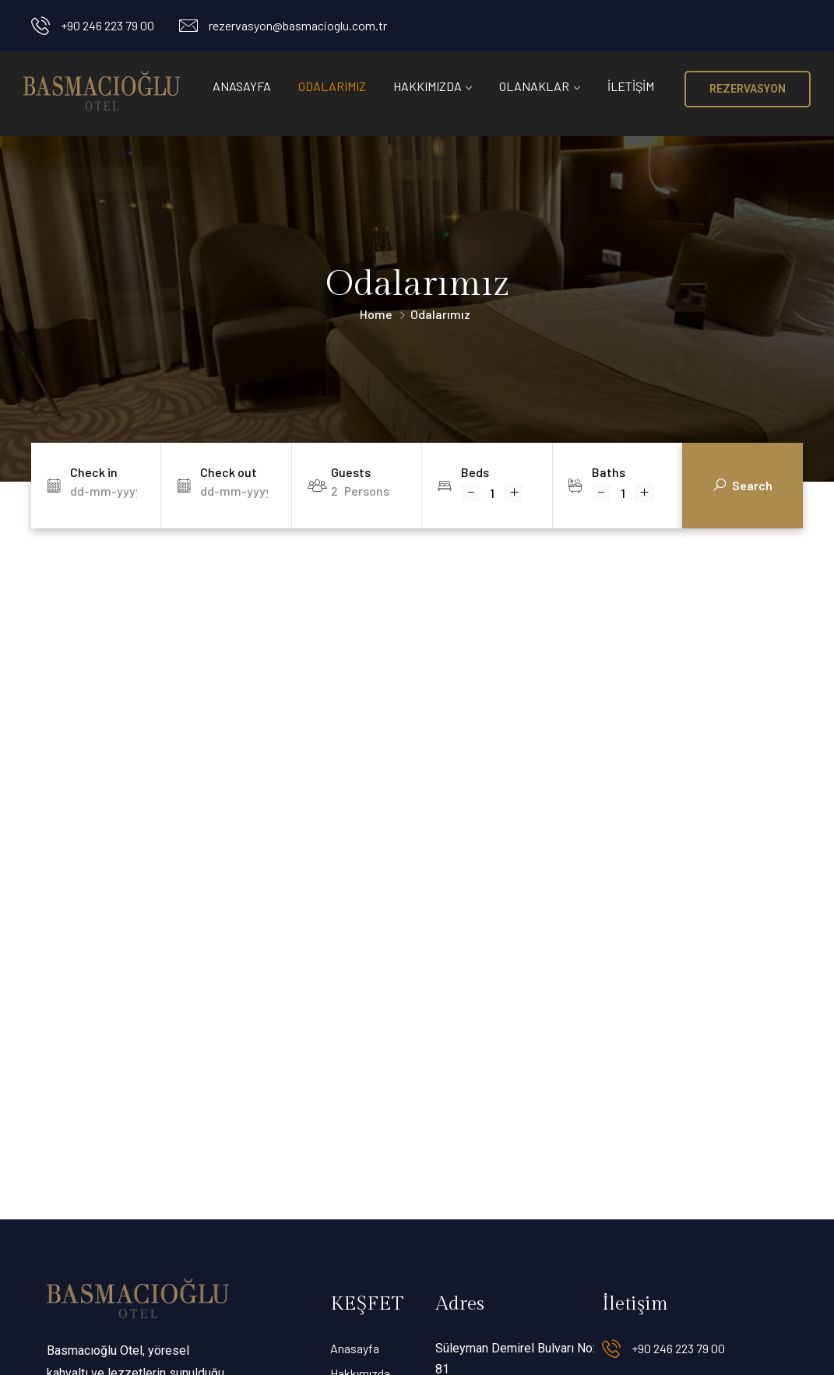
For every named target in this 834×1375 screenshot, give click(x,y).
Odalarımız (332, 86)
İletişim (630, 86)
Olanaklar (534, 86)
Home (376, 314)
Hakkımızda (427, 86)
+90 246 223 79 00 (107, 25)
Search (742, 486)
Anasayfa (242, 86)
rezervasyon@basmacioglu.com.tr (298, 25)
